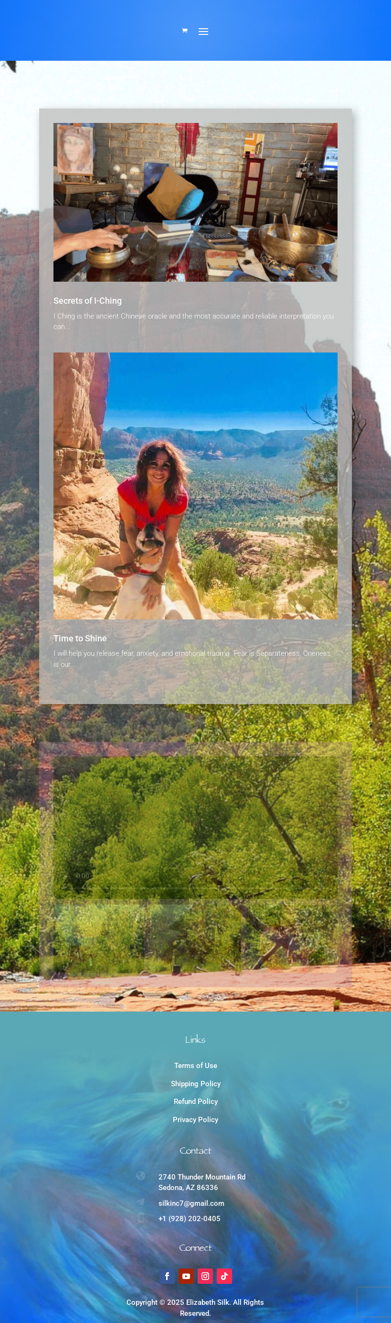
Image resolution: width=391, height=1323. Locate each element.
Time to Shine (80, 643)
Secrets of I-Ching (87, 305)
